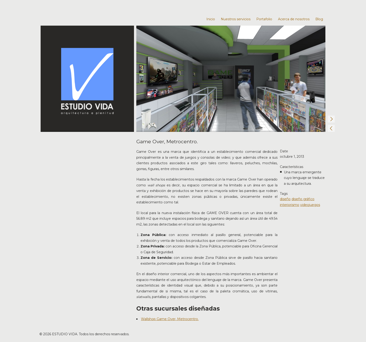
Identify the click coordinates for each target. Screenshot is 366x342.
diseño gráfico (303, 199)
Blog (319, 19)
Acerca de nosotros (294, 19)
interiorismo (289, 205)
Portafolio (264, 19)
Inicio (210, 19)
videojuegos (310, 205)
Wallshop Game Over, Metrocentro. (170, 319)
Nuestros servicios (235, 19)
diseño (285, 199)
